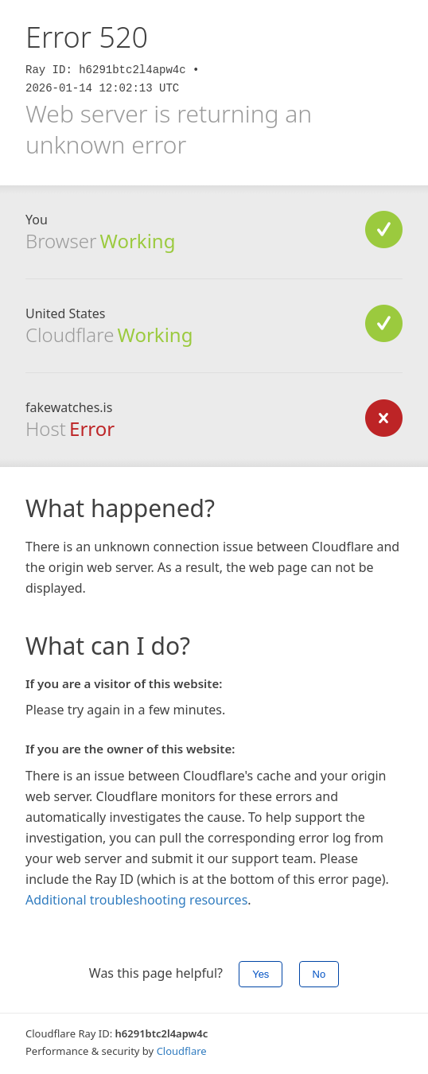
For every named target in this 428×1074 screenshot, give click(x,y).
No (319, 974)
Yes (260, 974)
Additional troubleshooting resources (136, 900)
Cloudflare (182, 1051)
